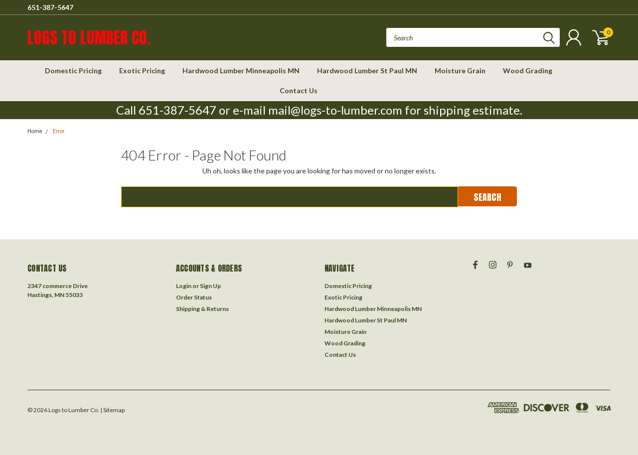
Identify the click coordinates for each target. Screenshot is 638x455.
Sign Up (210, 286)
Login (183, 286)
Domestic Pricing (73, 70)
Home (34, 131)
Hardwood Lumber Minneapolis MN (241, 70)
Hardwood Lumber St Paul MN (367, 70)
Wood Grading (527, 70)
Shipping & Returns (202, 308)
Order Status (194, 297)
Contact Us (299, 90)
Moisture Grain (460, 70)
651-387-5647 (50, 7)
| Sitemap (112, 410)
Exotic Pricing (142, 70)
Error (59, 131)
